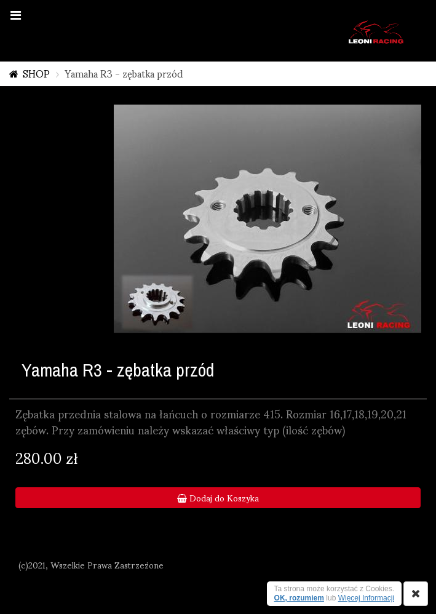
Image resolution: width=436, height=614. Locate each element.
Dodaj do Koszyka (218, 497)
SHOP (36, 72)
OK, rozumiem (299, 598)
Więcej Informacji (366, 598)
